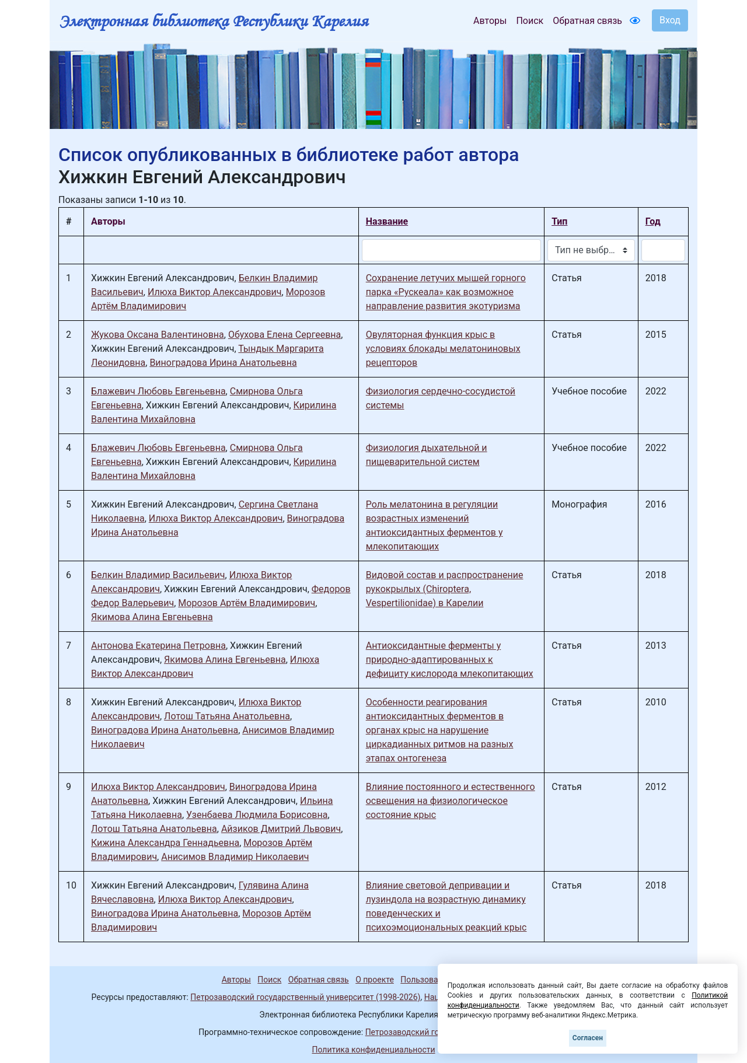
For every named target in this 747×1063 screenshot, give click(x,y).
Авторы (490, 20)
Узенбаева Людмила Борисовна (256, 814)
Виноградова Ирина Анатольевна (222, 362)
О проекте (374, 979)
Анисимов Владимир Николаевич (235, 856)
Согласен (588, 1038)
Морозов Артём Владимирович (246, 603)
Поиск (529, 20)
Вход (669, 20)
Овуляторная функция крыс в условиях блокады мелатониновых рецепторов (443, 348)
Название (387, 221)
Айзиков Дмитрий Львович (281, 828)
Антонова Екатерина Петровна (158, 645)
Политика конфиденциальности (373, 1049)
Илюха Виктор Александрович (215, 292)
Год (653, 221)
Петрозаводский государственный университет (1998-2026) (305, 997)
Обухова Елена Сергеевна (284, 334)
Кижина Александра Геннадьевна (165, 842)
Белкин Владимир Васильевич (158, 575)
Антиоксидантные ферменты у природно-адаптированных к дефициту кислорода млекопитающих (449, 659)
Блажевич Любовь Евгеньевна (158, 391)
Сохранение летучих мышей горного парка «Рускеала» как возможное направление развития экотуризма (446, 292)
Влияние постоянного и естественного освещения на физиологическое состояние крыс (450, 800)
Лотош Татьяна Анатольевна (227, 716)
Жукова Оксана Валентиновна (157, 334)
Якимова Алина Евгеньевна (152, 617)
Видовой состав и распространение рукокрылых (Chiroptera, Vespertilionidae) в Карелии (444, 589)
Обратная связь (587, 20)
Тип (559, 221)
